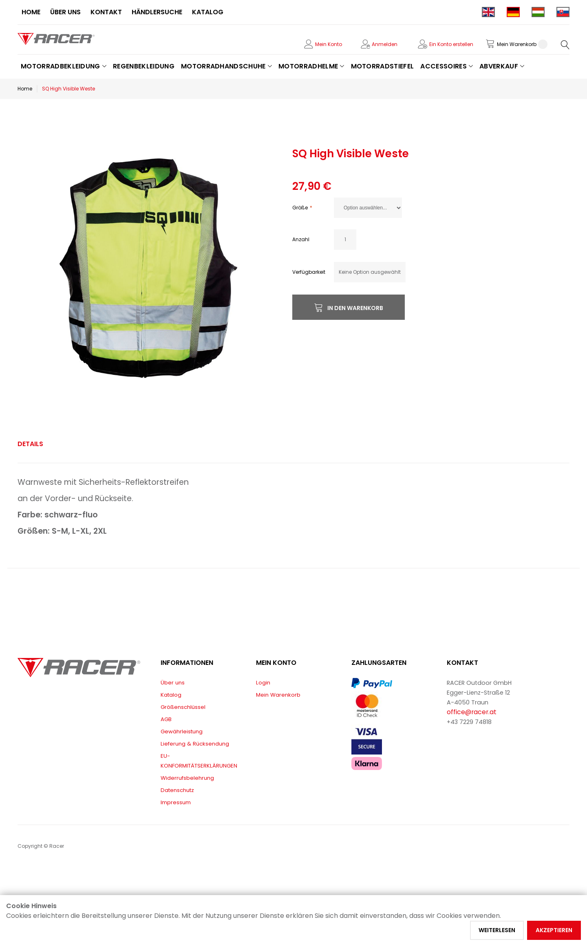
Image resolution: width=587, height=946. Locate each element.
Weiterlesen (497, 930)
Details (30, 444)
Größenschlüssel (183, 707)
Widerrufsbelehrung (187, 778)
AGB (166, 719)
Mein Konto (328, 44)
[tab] (30, 444)
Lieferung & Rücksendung (195, 744)
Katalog (171, 695)
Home (25, 88)
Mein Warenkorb (278, 695)
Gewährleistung (182, 731)
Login (263, 682)
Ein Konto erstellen (451, 44)
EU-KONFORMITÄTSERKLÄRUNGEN (199, 761)
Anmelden (384, 44)
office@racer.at (472, 712)
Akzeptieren (554, 930)
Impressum (176, 802)
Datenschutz (177, 790)
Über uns (173, 682)
